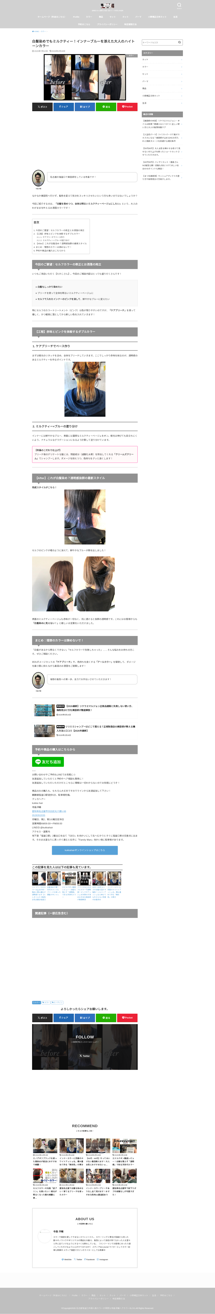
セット (113, 17)
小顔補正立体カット (157, 17)
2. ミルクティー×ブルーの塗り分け (54, 240)
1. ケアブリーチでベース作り (52, 237)
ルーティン (58, 1002)
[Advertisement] (85, 140)
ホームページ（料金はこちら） (52, 17)
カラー (89, 17)
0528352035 (38, 815)
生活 (175, 17)
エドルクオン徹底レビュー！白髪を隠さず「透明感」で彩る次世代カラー (69, 892)
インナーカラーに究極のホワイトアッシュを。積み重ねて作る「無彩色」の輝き (114, 892)
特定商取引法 (130, 24)
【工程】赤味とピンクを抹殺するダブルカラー (58, 234)
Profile (76, 17)
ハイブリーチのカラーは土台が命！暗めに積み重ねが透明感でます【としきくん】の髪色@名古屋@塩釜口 (39, 893)
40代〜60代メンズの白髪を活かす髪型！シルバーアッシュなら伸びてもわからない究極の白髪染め (99, 893)
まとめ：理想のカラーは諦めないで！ (54, 247)
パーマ (138, 17)
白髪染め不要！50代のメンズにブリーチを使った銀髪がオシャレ (54, 891)
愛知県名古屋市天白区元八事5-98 (49, 811)
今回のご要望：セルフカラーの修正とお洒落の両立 (60, 230)
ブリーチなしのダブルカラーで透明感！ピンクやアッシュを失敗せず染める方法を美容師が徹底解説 (84, 893)
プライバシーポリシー (107, 24)
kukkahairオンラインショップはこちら (85, 850)
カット (125, 17)
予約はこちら (84, 24)
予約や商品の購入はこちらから (50, 251)
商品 (101, 17)
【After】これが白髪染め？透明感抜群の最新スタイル (61, 243)
